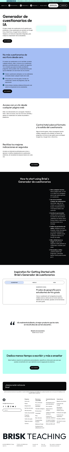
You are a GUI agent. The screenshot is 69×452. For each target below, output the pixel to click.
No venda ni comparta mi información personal (55, 445)
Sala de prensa (28, 410)
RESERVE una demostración (53, 5)
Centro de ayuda (28, 418)
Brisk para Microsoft (50, 424)
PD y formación (38, 402)
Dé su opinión (49, 406)
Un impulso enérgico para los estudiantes (50, 421)
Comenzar (63, 5)
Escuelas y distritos (61, 418)
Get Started (7, 41)
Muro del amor (38, 417)
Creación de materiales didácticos (50, 417)
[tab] (14, 282)
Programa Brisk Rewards (38, 421)
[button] (13, 5)
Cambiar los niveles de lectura (50, 413)
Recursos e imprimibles (37, 405)
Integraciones (28, 405)
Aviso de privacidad (43, 445)
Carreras (27, 423)
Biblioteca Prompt (39, 424)
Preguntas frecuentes (27, 416)
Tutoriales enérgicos (40, 408)
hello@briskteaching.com (8, 403)
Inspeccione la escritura (49, 409)
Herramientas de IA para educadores (50, 403)
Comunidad (37, 413)
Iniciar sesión (43, 5)
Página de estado (29, 421)
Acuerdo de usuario (35, 445)
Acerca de (27, 401)
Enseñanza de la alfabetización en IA (39, 427)
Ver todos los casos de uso (61, 422)
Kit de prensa (38, 411)
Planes (26, 403)
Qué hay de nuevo (29, 408)
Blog (36, 415)
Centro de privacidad (29, 412)
